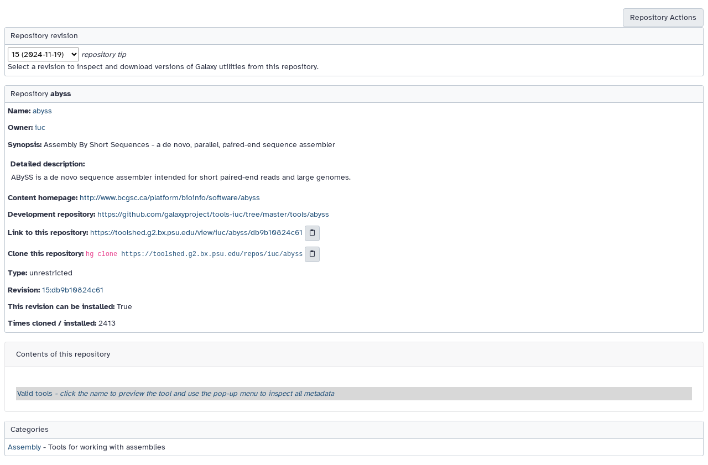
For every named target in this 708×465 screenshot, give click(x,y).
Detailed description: (48, 164)
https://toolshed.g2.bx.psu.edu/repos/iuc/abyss (212, 255)
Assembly (24, 447)
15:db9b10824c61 (72, 290)
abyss (42, 111)
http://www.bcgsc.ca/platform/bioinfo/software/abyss (170, 197)
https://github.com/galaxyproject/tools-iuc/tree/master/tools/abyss (213, 214)
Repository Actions (663, 17)
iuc (40, 127)
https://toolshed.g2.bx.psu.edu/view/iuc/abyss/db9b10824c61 (196, 233)
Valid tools (175, 393)
